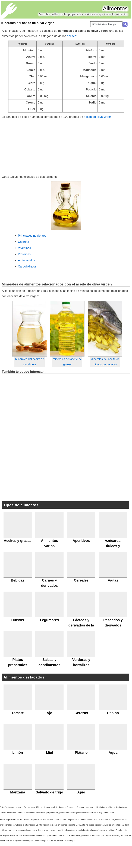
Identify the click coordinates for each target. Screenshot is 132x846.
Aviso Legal (70, 841)
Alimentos (115, 8)
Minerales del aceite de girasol (67, 362)
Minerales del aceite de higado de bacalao (105, 362)
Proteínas (24, 254)
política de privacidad (53, 841)
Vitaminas (24, 248)
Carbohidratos (27, 266)
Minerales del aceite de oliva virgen (27, 23)
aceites (71, 36)
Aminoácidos (26, 260)
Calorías (23, 242)
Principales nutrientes (32, 235)
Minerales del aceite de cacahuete (29, 362)
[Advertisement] (66, 146)
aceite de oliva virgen (98, 116)
